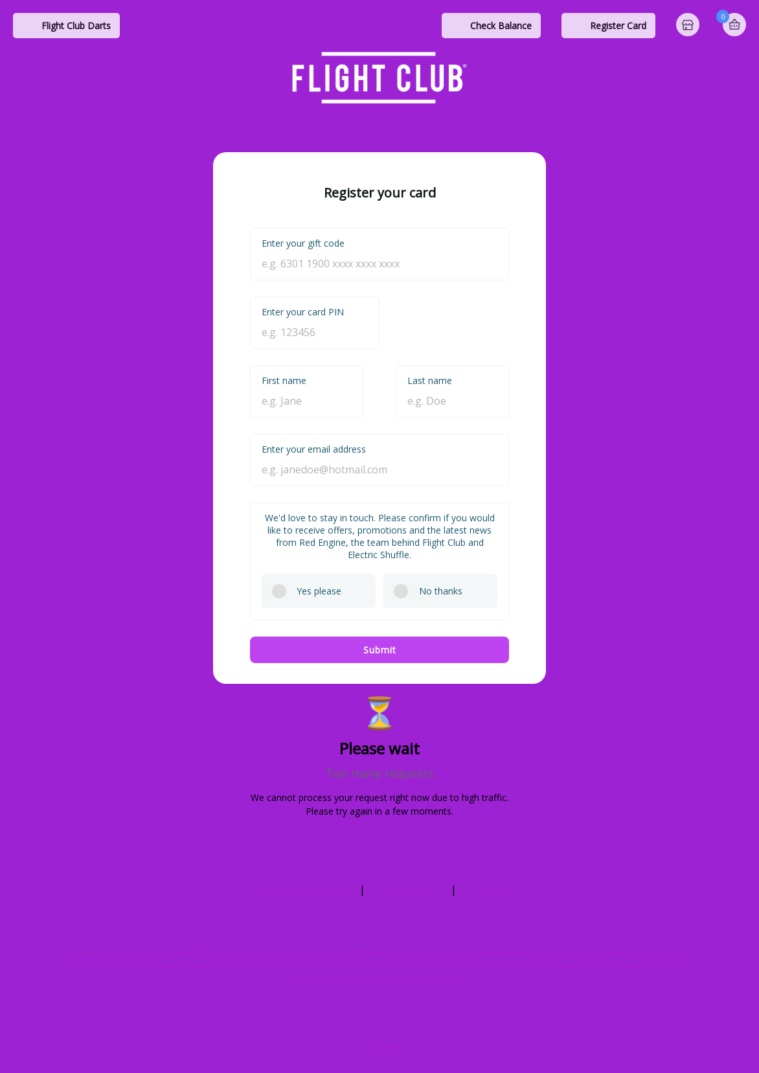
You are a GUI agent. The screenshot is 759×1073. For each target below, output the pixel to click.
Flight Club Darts (76, 25)
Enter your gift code (303, 243)
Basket (734, 24)
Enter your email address (314, 449)
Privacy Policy (409, 890)
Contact (488, 890)
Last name (429, 380)
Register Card (618, 25)
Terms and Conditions (300, 890)
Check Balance (501, 25)
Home (689, 26)
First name (284, 380)
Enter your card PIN (303, 312)
